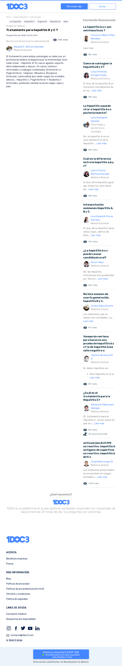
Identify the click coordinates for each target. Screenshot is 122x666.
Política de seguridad (16, 599)
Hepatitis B (55, 21)
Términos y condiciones (18, 594)
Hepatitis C (29, 21)
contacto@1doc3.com (20, 635)
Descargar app (74, 6)
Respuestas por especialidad (20, 619)
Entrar (102, 6)
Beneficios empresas (16, 558)
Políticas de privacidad (17, 583)
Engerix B (42, 21)
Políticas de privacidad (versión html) (25, 589)
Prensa (9, 563)
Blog (8, 578)
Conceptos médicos (16, 614)
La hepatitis (15, 21)
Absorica (68, 21)
